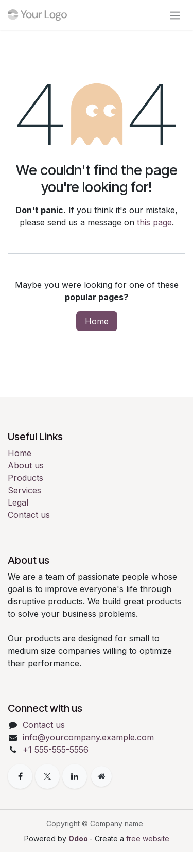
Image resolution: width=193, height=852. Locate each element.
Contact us (29, 515)
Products (25, 478)
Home (97, 321)
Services (24, 490)
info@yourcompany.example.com (88, 737)
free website (147, 838)
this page (154, 222)
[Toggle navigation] (175, 15)
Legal (18, 502)
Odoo (79, 838)
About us (26, 465)
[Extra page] (101, 776)
